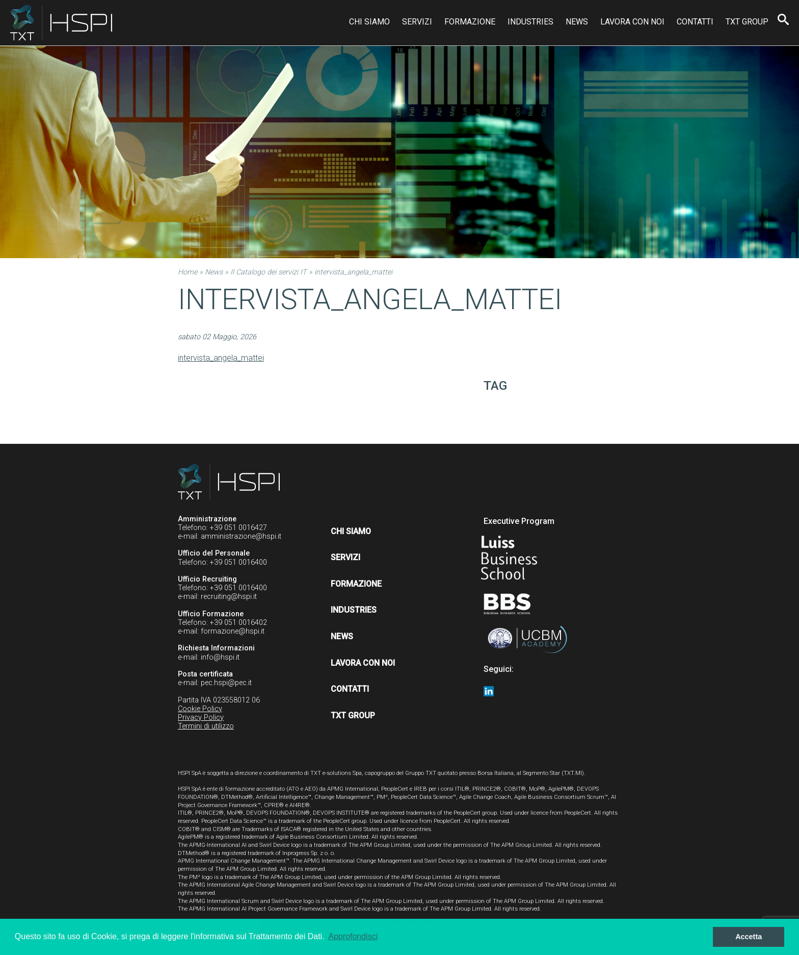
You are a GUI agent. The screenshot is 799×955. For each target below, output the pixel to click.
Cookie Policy (200, 709)
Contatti (695, 22)
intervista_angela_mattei (221, 358)
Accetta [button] (748, 937)
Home (187, 272)
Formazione (469, 22)
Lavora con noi (632, 22)
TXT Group (747, 22)
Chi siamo (369, 22)
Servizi (417, 22)
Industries (530, 22)
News (577, 22)
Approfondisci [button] (353, 936)
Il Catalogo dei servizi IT (268, 272)
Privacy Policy (201, 717)
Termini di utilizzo (206, 726)
